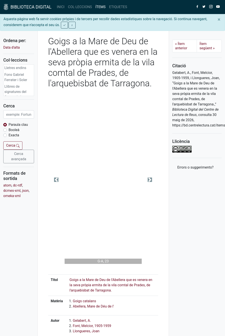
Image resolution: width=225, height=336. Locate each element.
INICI (60, 7)
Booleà (14, 130)
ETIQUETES (118, 7)
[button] (56, 180)
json (25, 190)
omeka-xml (12, 196)
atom (7, 185)
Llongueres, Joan (86, 331)
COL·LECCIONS (80, 7)
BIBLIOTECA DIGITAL (27, 7)
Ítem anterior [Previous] (181, 46)
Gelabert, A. (82, 320)
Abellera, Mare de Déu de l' (93, 306)
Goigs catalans (84, 301)
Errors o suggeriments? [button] (195, 167)
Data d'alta (11, 47)
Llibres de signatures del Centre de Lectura (18, 91)
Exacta (14, 135)
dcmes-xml (11, 190)
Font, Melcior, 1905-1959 (92, 326)
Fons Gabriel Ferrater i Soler (15, 77)
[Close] (219, 19)
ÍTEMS (100, 7)
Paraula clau (18, 125)
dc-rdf (17, 185)
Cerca (13, 145)
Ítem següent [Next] (207, 46)
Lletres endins (15, 68)
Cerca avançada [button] (18, 156)
